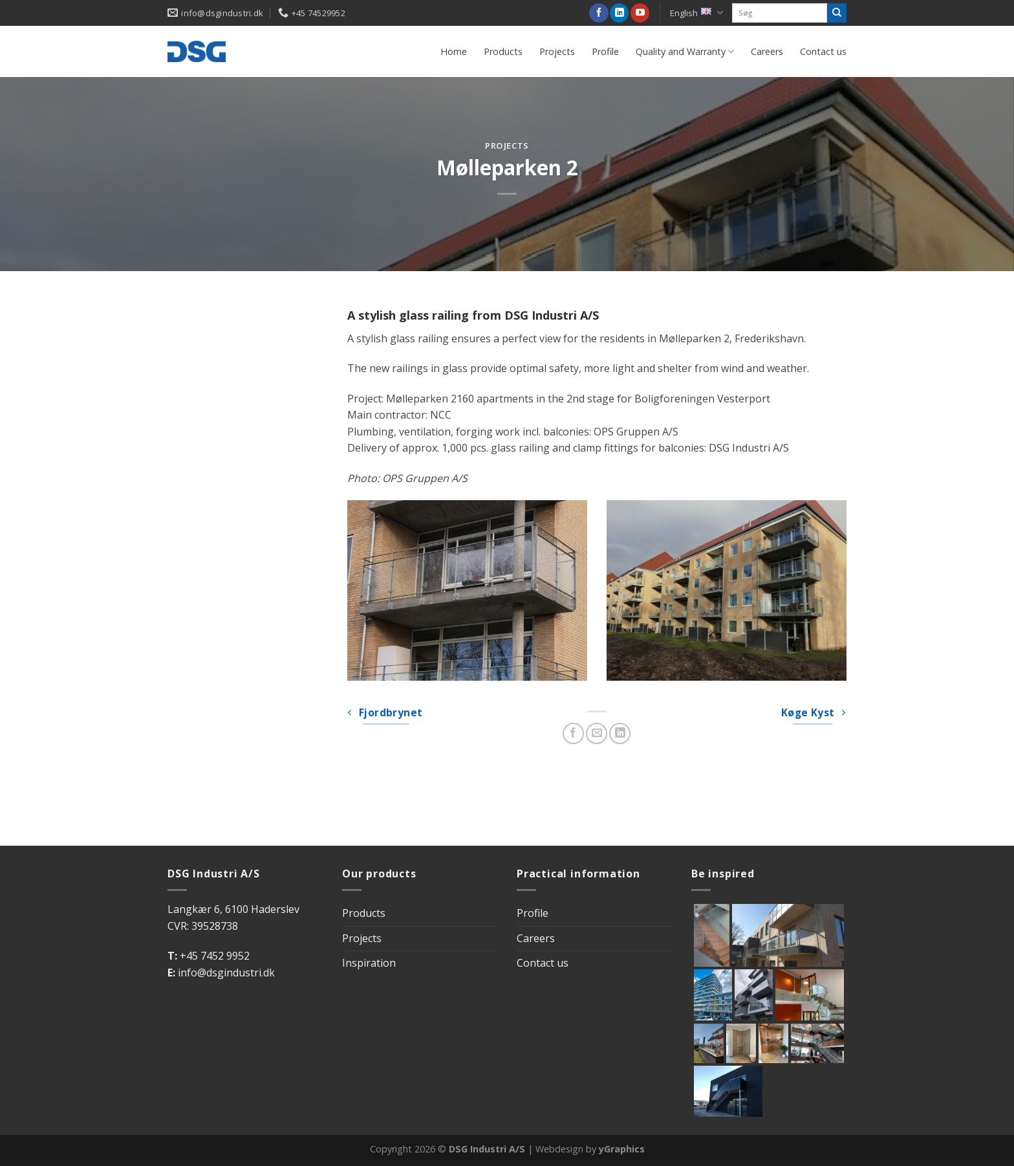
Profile (605, 51)
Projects (557, 51)
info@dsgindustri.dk (226, 972)
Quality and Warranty (685, 51)
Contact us (823, 51)
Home (453, 51)
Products (503, 51)
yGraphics (622, 1149)
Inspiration (369, 963)
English (696, 12)
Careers (767, 51)
